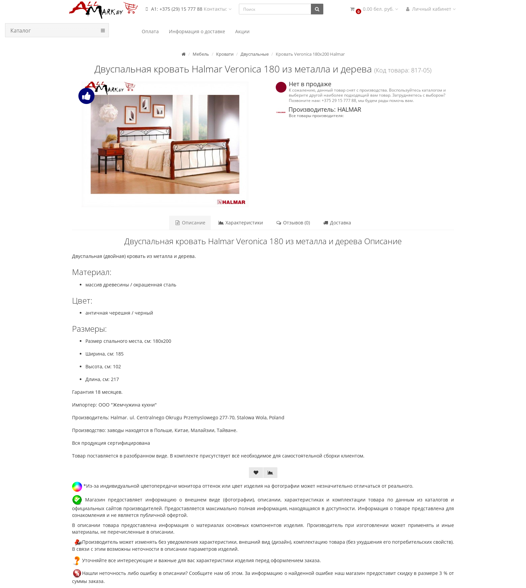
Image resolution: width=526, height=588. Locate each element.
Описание (190, 222)
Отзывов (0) (293, 222)
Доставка (337, 222)
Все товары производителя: (316, 115)
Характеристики (240, 222)
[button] (373, 9)
